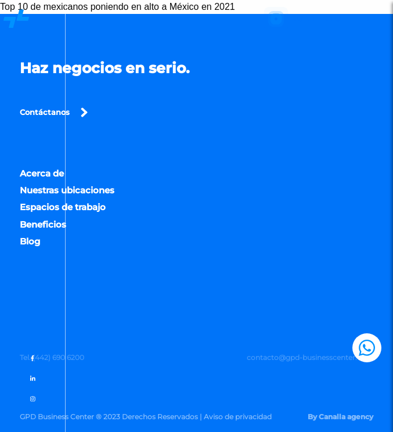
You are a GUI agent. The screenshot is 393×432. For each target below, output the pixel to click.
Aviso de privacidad (238, 416)
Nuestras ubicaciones (67, 192)
